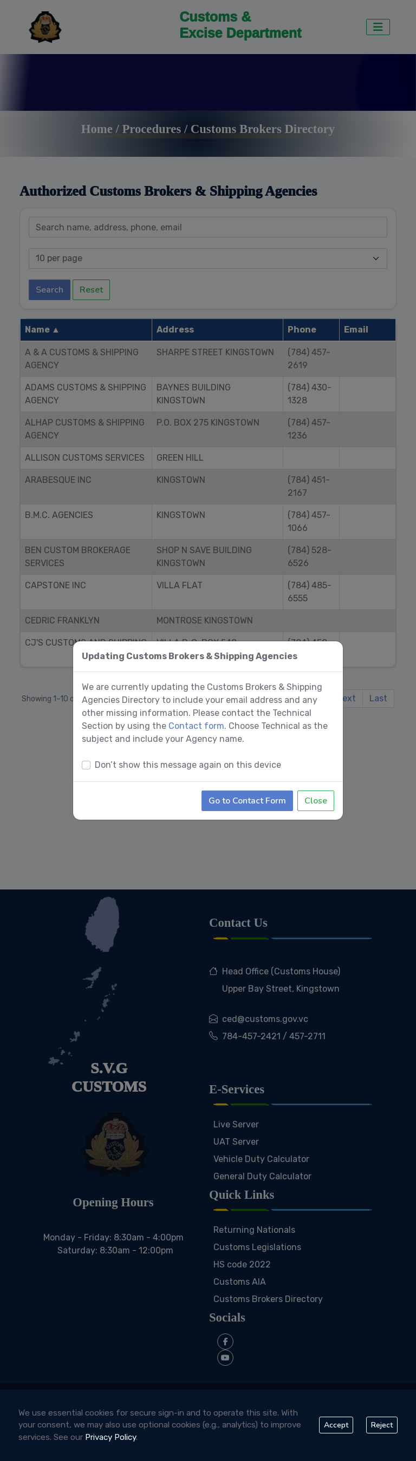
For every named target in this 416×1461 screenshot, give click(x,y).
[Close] (334, 642)
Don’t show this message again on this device (188, 751)
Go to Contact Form (247, 787)
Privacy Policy (110, 1437)
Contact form (196, 712)
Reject (382, 1425)
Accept (336, 1425)
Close (315, 787)
